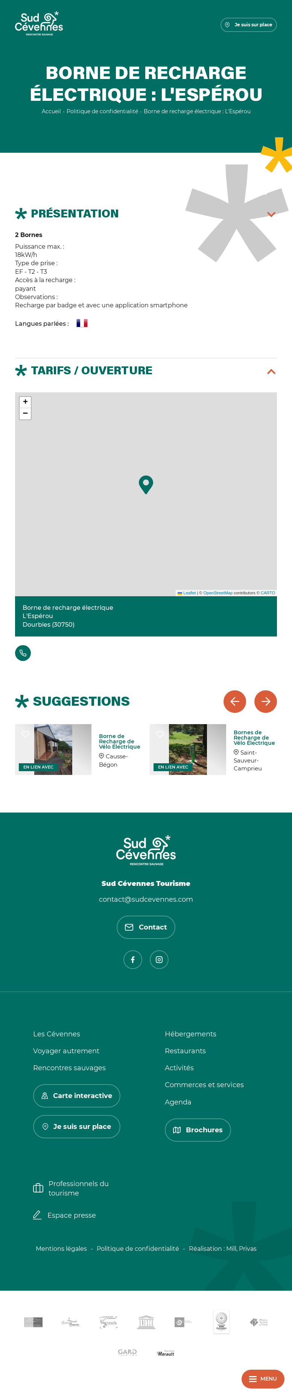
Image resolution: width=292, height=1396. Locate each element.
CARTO (268, 593)
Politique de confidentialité (138, 1248)
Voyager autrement (66, 1051)
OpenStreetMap (218, 593)
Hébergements (190, 1034)
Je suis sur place (248, 24)
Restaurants (185, 1051)
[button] (146, 484)
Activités (179, 1068)
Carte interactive (76, 1096)
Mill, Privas (241, 1248)
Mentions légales (61, 1248)
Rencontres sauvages (69, 1068)
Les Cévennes (56, 1034)
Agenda (178, 1102)
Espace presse (64, 1215)
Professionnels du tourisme (71, 1188)
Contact (146, 927)
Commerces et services (204, 1085)
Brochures (198, 1130)
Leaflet (187, 593)
